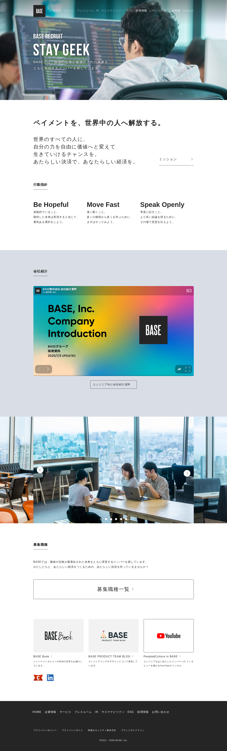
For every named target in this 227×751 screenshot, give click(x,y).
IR (97, 10)
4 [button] (116, 519)
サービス (69, 10)
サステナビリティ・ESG (117, 10)
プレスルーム (85, 10)
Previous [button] (40, 469)
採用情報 (141, 10)
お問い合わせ (157, 10)
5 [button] (121, 519)
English (188, 10)
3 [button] (111, 519)
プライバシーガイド (72, 730)
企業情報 (55, 10)
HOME (37, 712)
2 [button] (106, 519)
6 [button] (126, 519)
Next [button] (187, 473)
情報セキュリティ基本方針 (102, 730)
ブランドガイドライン (133, 730)
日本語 (176, 10)
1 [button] (101, 519)
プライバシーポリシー (45, 730)
